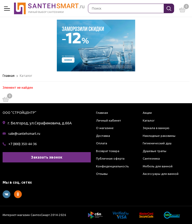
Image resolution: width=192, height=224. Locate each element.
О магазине (105, 128)
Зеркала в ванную (156, 128)
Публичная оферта (110, 158)
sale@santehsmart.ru (24, 133)
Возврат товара (107, 151)
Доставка (103, 135)
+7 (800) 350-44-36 (22, 144)
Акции (147, 112)
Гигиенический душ (157, 143)
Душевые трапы (154, 151)
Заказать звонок (46, 157)
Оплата (101, 143)
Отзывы (102, 173)
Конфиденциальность (112, 166)
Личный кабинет (108, 120)
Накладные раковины (159, 135)
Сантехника (151, 158)
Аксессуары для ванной (161, 173)
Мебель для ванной (158, 166)
